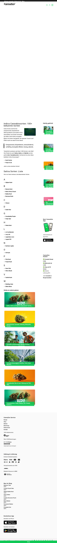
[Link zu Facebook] (41, 540)
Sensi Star (8, 268)
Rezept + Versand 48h (9, 1)
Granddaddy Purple (10, 216)
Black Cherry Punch (10, 191)
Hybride (26, 153)
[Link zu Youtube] (34, 540)
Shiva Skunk (8, 270)
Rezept (5, 419)
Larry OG (7, 234)
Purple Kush (8, 261)
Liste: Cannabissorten (13, 155)
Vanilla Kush (8, 277)
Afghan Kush (8, 182)
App (23, 1)
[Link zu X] (43, 540)
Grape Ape (8, 218)
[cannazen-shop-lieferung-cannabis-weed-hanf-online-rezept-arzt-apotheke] (10, 6)
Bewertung (6, 425)
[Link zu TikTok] (39, 540)
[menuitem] (9, 1)
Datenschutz (7, 427)
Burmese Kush (9, 196)
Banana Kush (8, 189)
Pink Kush (8, 259)
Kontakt (6, 429)
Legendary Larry (9, 237)
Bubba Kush (8, 194)
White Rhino (8, 286)
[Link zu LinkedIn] (45, 540)
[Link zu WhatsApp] (32, 540)
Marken (5, 423)
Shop (5, 421)
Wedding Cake (9, 284)
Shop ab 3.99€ (17, 1)
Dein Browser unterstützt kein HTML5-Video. (48, 250)
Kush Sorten (8, 160)
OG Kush (7, 252)
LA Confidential (9, 232)
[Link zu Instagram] (36, 540)
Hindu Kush (8, 225)
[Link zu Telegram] (50, 540)
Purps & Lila (8, 162)
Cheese (7, 203)
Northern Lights (9, 246)
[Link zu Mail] (52, 540)
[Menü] (51, 4)
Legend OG (8, 239)
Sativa (16, 153)
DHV (16, 471)
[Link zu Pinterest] (48, 540)
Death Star (8, 209)
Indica (20, 153)
